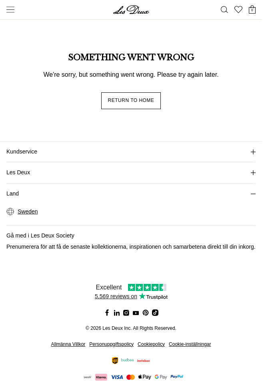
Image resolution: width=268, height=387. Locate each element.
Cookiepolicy (151, 344)
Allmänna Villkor (68, 344)
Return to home (131, 100)
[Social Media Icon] (107, 312)
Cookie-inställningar (190, 344)
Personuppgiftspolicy (111, 344)
